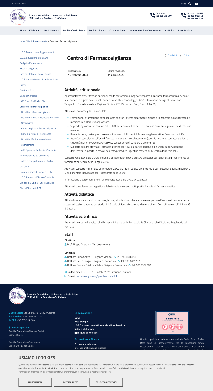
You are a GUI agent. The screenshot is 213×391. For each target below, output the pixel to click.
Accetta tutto (70, 382)
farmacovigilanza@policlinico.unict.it (96, 276)
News (77, 318)
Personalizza (35, 382)
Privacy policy (104, 371)
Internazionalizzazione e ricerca (90, 348)
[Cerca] (186, 3)
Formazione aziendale (85, 344)
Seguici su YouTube (86, 332)
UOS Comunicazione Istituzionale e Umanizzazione (100, 325)
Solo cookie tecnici (106, 382)
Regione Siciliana (19, 3)
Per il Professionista (37, 41)
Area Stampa (81, 321)
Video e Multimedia (84, 329)
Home (22, 41)
